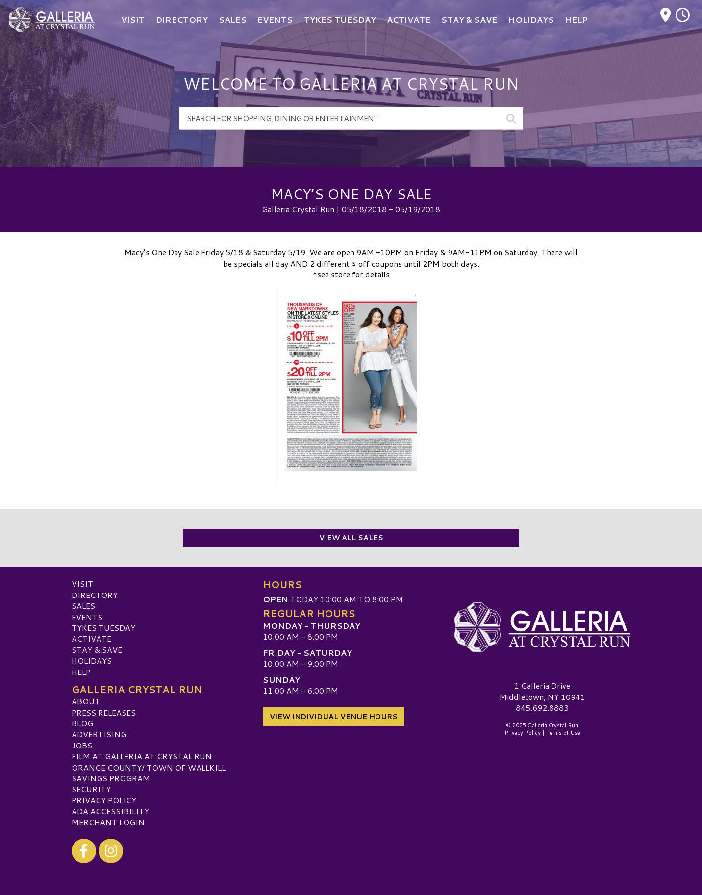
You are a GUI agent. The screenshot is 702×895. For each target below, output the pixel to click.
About (86, 701)
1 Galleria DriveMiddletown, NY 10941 (542, 691)
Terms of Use (563, 733)
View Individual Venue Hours (334, 716)
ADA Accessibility (110, 811)
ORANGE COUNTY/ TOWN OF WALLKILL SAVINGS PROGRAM (149, 772)
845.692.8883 (542, 707)
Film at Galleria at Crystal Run (142, 756)
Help (81, 671)
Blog (82, 723)
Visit (82, 583)
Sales (83, 605)
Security (91, 789)
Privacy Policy (104, 800)
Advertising (99, 734)
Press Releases (104, 712)
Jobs (82, 745)
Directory (95, 594)
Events (87, 616)
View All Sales (351, 538)
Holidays (92, 660)
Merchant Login (108, 821)
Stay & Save (97, 649)
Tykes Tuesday (103, 627)
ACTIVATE (91, 638)
